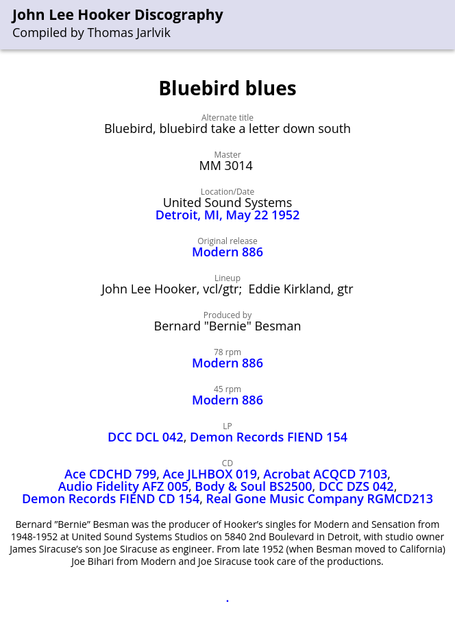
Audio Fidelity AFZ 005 (123, 486)
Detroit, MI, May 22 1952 (228, 214)
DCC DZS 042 (356, 486)
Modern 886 (227, 251)
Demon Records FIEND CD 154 (110, 498)
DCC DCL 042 (146, 436)
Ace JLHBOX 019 (210, 473)
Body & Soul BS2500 (253, 486)
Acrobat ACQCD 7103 (325, 473)
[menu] (445, 25)
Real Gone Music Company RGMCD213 (320, 498)
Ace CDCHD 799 (110, 473)
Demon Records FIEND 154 (268, 436)
